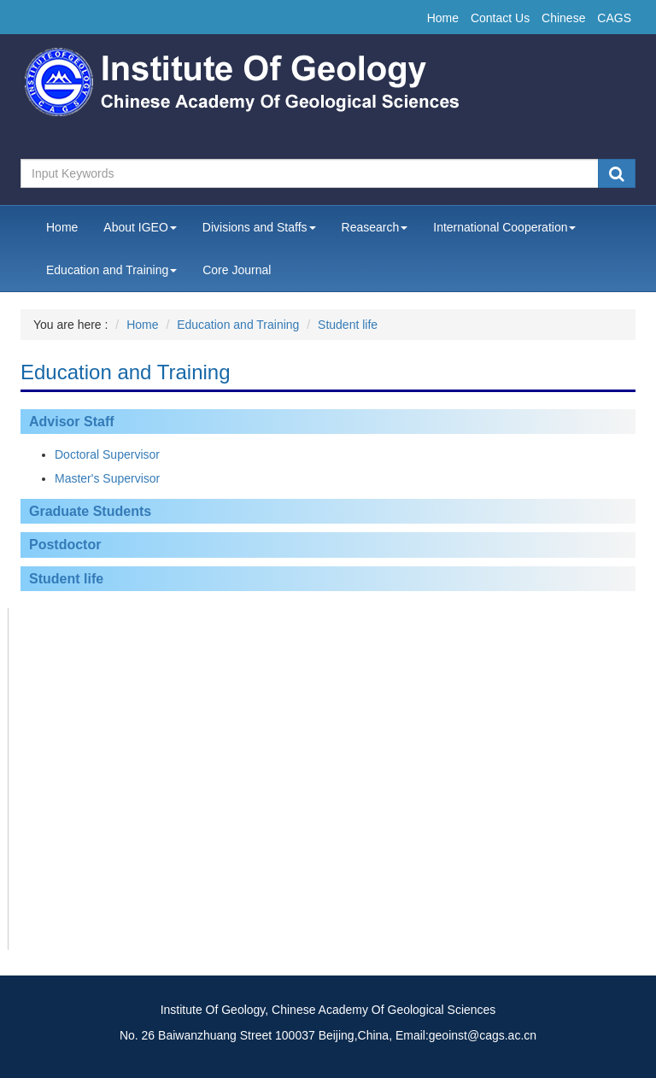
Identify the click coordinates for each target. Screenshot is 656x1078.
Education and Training (111, 270)
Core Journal (236, 270)
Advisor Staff (71, 421)
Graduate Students (90, 511)
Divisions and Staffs (259, 227)
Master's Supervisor (107, 478)
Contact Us (500, 18)
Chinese (563, 18)
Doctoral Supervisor (107, 454)
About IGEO (139, 227)
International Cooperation (504, 227)
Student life (348, 324)
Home (443, 18)
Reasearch (375, 227)
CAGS (614, 18)
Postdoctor (65, 544)
